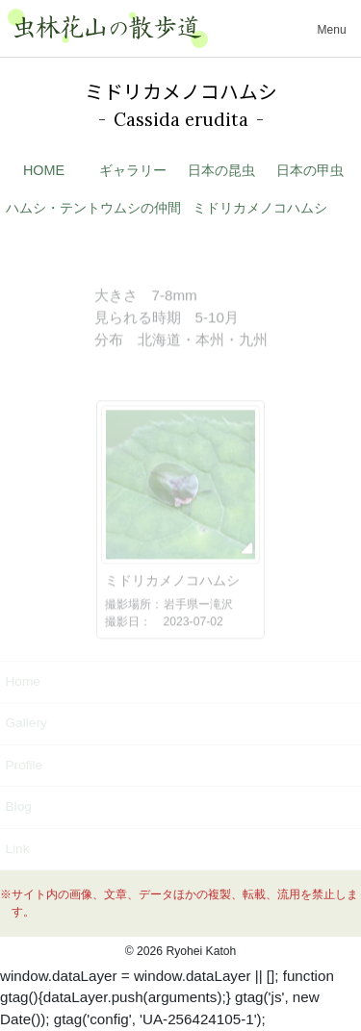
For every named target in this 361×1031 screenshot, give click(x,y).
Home (22, 681)
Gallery (25, 723)
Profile (23, 765)
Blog (18, 806)
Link (17, 849)
